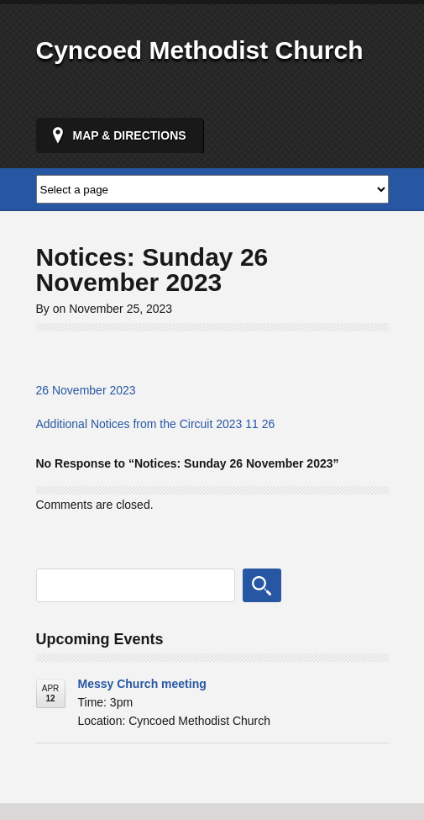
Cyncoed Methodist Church (200, 50)
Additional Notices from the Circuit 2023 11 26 (155, 424)
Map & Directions (129, 135)
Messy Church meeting (142, 683)
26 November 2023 (86, 390)
